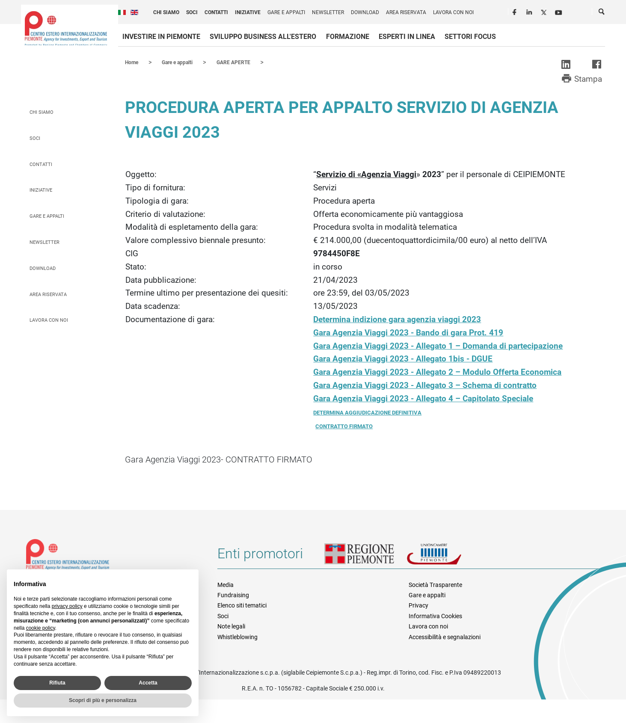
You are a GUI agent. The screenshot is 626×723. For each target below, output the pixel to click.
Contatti (216, 12)
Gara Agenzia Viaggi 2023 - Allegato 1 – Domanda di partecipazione (438, 345)
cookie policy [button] (40, 628)
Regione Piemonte (365, 556)
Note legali (231, 625)
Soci (192, 12)
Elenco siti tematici (242, 605)
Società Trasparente (435, 584)
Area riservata (406, 12)
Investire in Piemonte (161, 37)
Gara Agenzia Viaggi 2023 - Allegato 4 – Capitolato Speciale (423, 398)
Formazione (347, 37)
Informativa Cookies (435, 615)
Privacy (418, 605)
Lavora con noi (453, 12)
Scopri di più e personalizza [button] (102, 700)
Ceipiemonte (66, 28)
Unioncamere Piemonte (445, 556)
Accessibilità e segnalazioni (445, 636)
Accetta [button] (148, 683)
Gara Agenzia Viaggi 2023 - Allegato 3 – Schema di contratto (425, 385)
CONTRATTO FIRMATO (344, 426)
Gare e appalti (286, 12)
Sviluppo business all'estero (263, 37)
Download (365, 12)
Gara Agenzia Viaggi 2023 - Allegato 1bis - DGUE (402, 358)
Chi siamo (166, 12)
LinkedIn (530, 11)
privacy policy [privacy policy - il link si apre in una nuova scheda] (67, 606)
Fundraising (233, 594)
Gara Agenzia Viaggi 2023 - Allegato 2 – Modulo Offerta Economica (437, 371)
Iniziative (248, 12)
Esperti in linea (407, 37)
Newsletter (328, 12)
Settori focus (470, 37)
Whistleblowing (237, 636)
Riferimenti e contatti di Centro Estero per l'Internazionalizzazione (112, 558)
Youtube (559, 11)
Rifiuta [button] (57, 683)
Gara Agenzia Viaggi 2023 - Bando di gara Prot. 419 (408, 332)
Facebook (515, 11)
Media (225, 584)
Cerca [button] (602, 13)
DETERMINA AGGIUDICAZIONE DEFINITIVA (367, 412)
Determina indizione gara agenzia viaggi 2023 (397, 319)
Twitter (545, 11)
